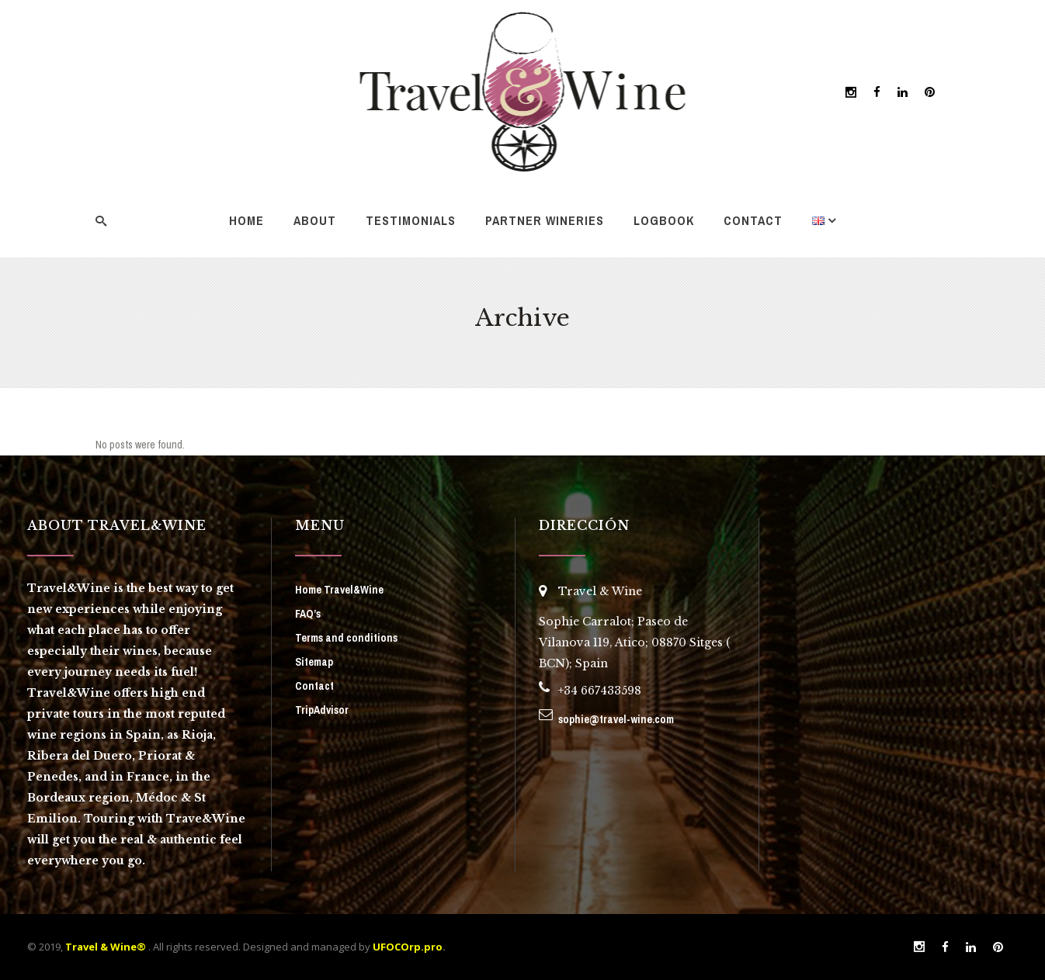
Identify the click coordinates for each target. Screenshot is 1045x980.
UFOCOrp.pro (408, 947)
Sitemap (314, 662)
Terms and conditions (346, 638)
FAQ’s (308, 614)
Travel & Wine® (105, 947)
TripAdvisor (322, 710)
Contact (314, 686)
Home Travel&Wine (339, 590)
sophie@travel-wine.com (616, 719)
